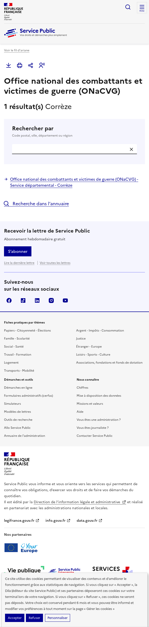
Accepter (15, 617)
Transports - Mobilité (19, 370)
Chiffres (82, 387)
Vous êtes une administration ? (99, 419)
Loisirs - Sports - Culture (93, 354)
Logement (11, 362)
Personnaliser (57, 617)
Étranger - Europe (89, 346)
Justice (81, 338)
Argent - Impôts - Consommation (100, 330)
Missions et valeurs (90, 403)
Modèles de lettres (17, 411)
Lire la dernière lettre (19, 263)
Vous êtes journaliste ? (93, 428)
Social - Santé (14, 346)
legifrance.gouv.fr (21, 520)
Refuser (34, 617)
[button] (41, 65)
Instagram (51, 300)
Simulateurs (12, 403)
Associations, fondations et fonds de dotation (109, 362)
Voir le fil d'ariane (16, 50)
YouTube (65, 300)
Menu (141, 11)
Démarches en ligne (18, 387)
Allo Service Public (17, 428)
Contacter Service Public (95, 436)
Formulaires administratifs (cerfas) (28, 395)
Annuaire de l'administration (24, 436)
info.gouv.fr (58, 520)
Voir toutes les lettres (55, 263)
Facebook (9, 300)
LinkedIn (37, 300)
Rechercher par (74, 131)
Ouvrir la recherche (128, 7)
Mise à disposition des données (99, 395)
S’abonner (17, 251)
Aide (80, 411)
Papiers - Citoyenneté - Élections (27, 330)
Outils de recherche (18, 419)
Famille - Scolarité (17, 338)
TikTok (23, 300)
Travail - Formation (17, 354)
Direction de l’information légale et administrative (80, 502)
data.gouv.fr (90, 520)
